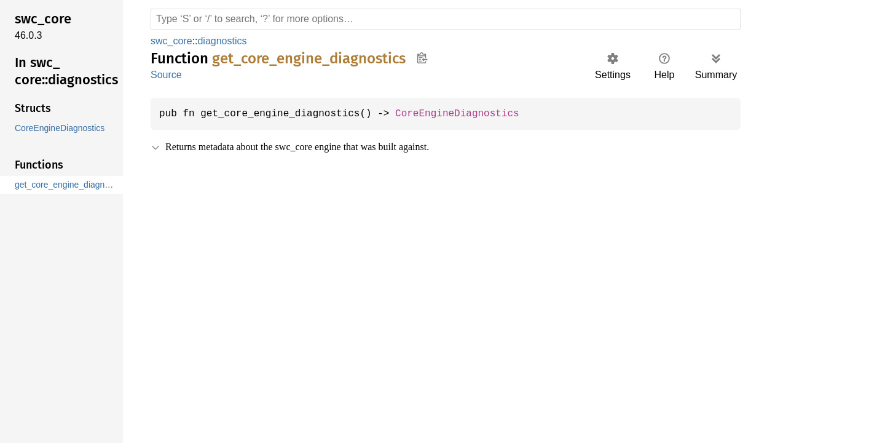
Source (166, 75)
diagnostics (221, 41)
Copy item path (422, 57)
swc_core (171, 41)
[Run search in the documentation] (446, 19)
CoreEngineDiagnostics (469, 114)
